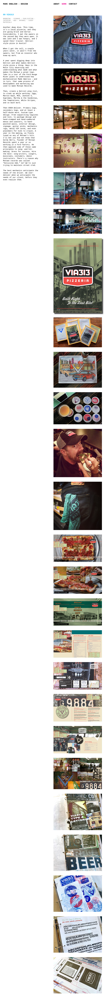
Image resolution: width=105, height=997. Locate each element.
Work (64, 4)
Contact (73, 4)
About (56, 4)
